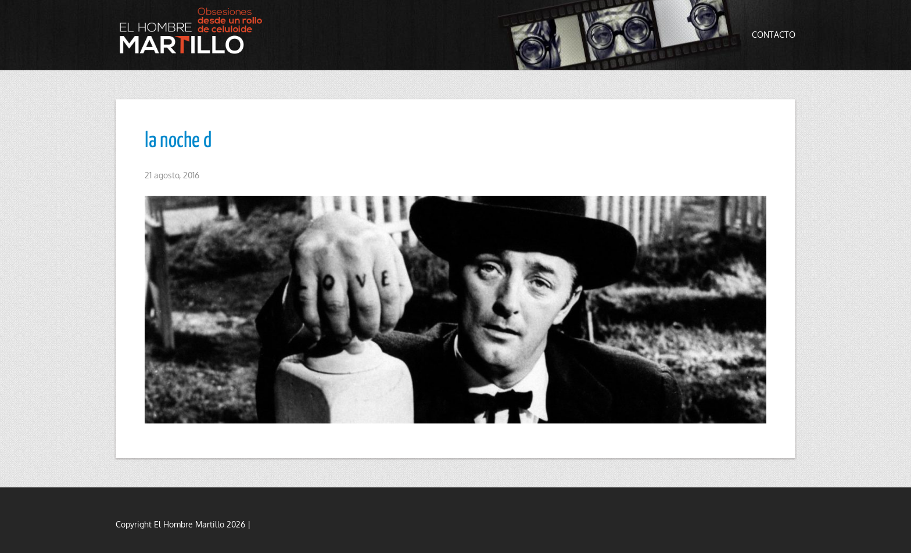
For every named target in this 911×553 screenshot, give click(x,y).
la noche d (178, 141)
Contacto (773, 35)
